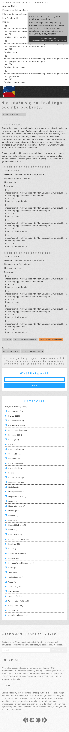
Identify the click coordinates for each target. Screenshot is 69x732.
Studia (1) (12, 568)
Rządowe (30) (14, 544)
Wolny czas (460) (15, 606)
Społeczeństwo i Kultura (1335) (21, 563)
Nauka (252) (13, 520)
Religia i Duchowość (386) (19, 539)
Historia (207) (14, 459)
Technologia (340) (15, 577)
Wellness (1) (13, 591)
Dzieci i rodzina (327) (17, 430)
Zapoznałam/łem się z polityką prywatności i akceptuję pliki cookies (48, 39)
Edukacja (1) (13, 440)
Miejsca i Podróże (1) (17, 497)
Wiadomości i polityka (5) (19, 601)
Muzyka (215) (14, 511)
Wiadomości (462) (15, 596)
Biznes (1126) (14, 416)
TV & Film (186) (14, 587)
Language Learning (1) (17, 482)
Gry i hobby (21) (15, 454)
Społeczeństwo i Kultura (32, 351)
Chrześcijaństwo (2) (16, 425)
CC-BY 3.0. (49, 676)
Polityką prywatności (39, 25)
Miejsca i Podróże (10, 351)
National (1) (13, 515)
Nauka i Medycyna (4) (17, 525)
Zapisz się (58, 650)
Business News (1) (16, 421)
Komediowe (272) (15, 463)
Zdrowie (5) (13, 610)
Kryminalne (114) (15, 468)
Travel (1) (12, 582)
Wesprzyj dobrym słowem (51, 339)
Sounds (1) (12, 549)
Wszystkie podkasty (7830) (16, 407)
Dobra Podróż (12, 124)
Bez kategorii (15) (15, 411)
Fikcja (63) (12, 444)
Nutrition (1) (13, 530)
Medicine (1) (13, 487)
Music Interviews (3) (16, 506)
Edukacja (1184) (15, 435)
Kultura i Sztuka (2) (16, 478)
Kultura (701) (13, 473)
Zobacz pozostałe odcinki (14, 114)
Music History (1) (15, 501)
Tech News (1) (14, 572)
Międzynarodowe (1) (16, 492)
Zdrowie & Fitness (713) (18, 615)
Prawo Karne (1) (15, 534)
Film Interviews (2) (16, 449)
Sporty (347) (13, 558)
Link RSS (7, 339)
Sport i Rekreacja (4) (17, 553)
